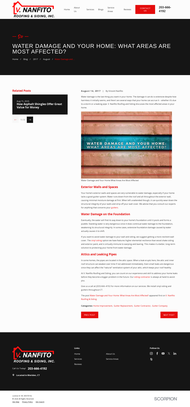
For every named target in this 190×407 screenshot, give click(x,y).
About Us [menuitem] (77, 9)
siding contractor (142, 276)
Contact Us (145, 9)
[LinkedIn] (174, 353)
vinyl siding (96, 240)
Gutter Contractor (142, 305)
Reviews (78, 364)
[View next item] (30, 120)
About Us (110, 353)
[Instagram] (151, 353)
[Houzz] (151, 359)
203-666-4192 (165, 9)
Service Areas (112, 359)
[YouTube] (163, 353)
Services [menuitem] (90, 9)
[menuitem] (15, 401)
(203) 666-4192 (103, 286)
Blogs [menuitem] (100, 9)
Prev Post (89, 314)
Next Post (169, 314)
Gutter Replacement (123, 305)
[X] (169, 353)
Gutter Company (159, 305)
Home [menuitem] (67, 9)
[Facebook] (157, 353)
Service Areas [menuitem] (111, 9)
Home (77, 353)
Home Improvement (102, 305)
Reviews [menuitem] (127, 9)
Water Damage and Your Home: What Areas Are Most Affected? (119, 295)
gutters (114, 207)
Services (78, 359)
